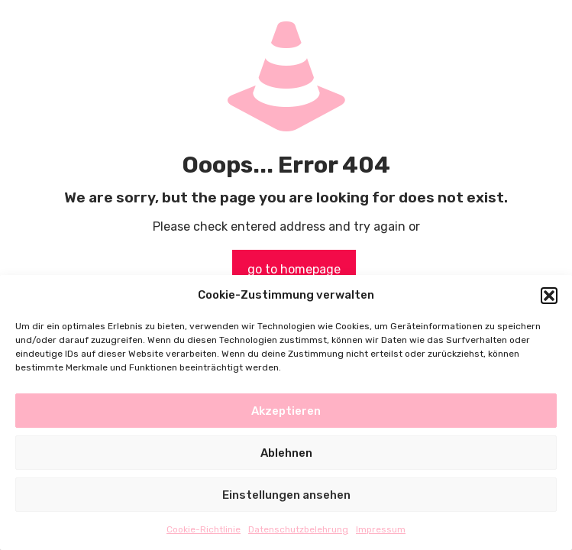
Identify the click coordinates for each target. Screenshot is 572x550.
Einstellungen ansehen (286, 495)
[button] (549, 295)
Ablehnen (286, 453)
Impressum (381, 529)
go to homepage (294, 269)
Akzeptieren (286, 411)
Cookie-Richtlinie (203, 529)
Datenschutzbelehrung (298, 529)
